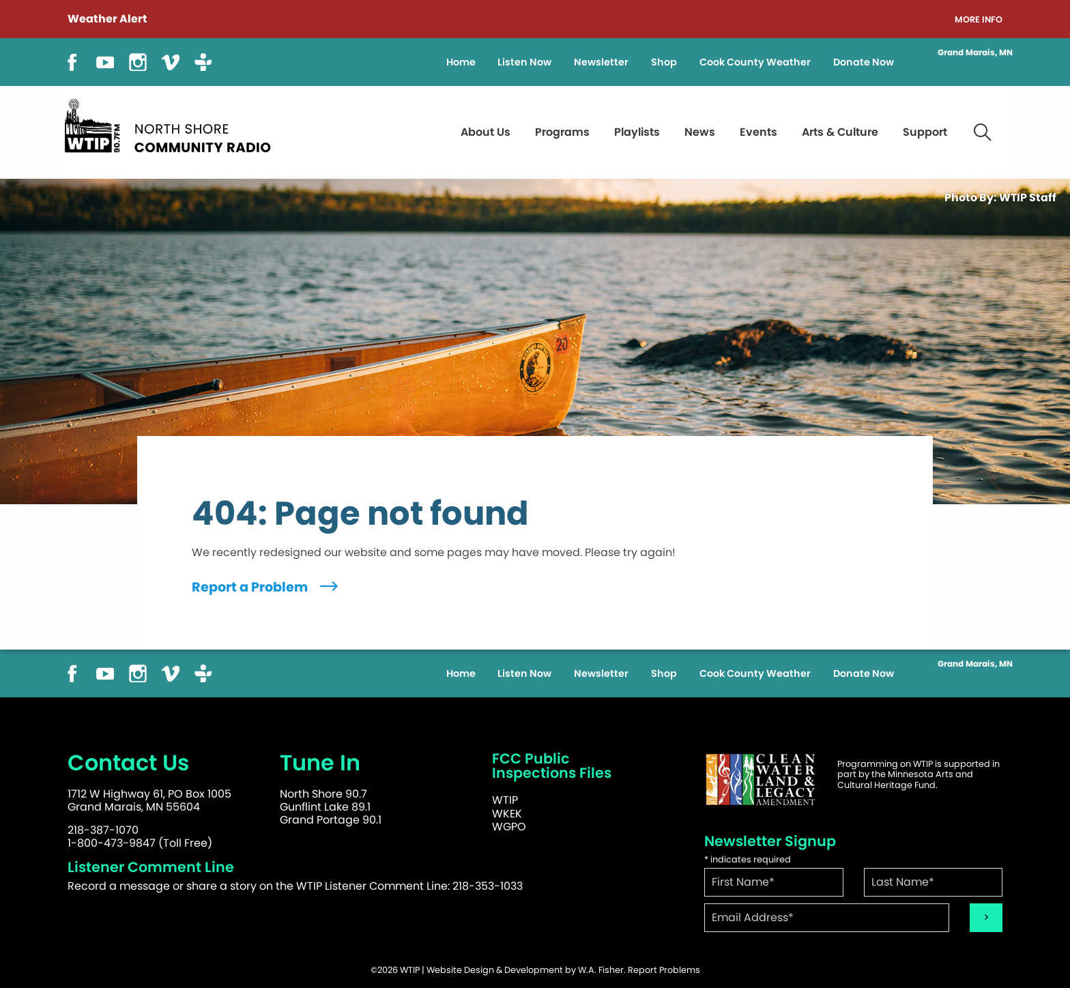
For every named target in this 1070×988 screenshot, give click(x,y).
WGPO (509, 826)
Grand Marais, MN (975, 52)
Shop (664, 62)
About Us (485, 132)
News (699, 132)
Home (461, 62)
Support (925, 132)
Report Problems (664, 970)
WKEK (507, 814)
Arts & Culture (840, 132)
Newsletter (601, 62)
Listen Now (524, 62)
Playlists (637, 132)
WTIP (505, 800)
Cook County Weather (755, 62)
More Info (978, 20)
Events (758, 132)
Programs (562, 132)
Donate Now (863, 62)
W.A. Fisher (601, 970)
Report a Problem (266, 587)
